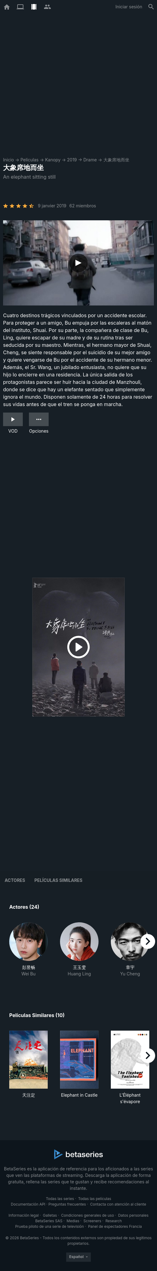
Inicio (8, 159)
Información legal (24, 1215)
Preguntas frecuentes (67, 1204)
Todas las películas (94, 1198)
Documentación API (28, 1204)
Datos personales (133, 1215)
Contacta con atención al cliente (118, 1204)
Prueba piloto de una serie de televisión (49, 1226)
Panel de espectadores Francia (115, 1226)
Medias (72, 1221)
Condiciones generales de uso (87, 1215)
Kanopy (52, 159)
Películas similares (58, 880)
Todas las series (60, 1198)
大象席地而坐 (116, 159)
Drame (90, 159)
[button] (28, 952)
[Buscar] (151, 7)
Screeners (92, 1221)
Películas (29, 159)
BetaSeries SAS (48, 1221)
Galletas (50, 1215)
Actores (15, 880)
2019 (72, 159)
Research (113, 1221)
